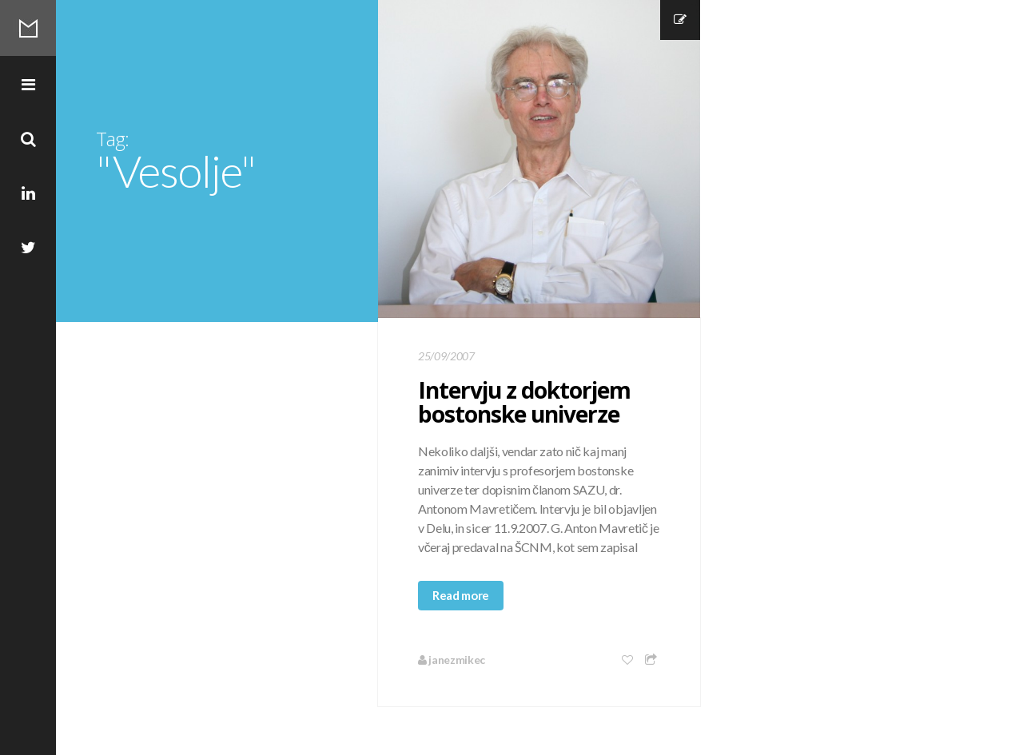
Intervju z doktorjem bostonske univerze (524, 402)
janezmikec (451, 659)
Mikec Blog (28, 28)
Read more (460, 595)
